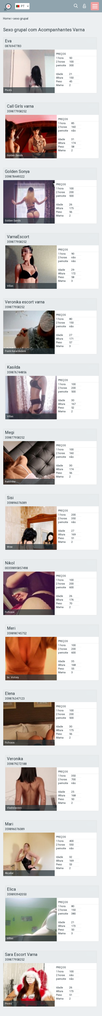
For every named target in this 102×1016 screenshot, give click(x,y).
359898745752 (17, 633)
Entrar (84, 6)
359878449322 (15, 176)
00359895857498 (16, 568)
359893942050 (17, 894)
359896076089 (17, 503)
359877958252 (17, 111)
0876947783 (13, 46)
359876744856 (17, 372)
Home (7, 18)
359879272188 (17, 764)
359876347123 (15, 698)
